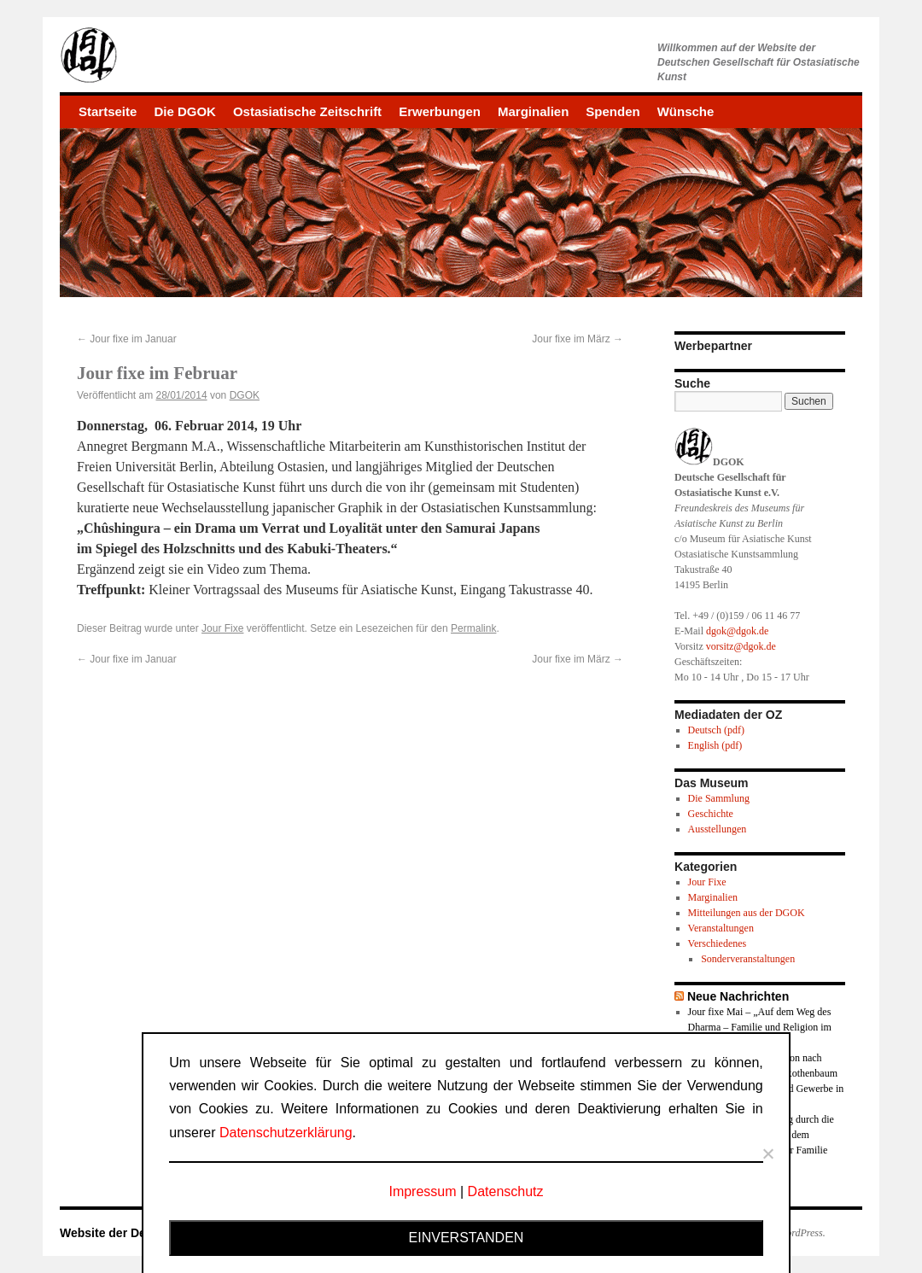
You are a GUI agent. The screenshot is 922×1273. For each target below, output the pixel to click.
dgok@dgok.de (737, 631)
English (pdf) (715, 745)
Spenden (612, 111)
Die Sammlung (719, 798)
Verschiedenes (717, 943)
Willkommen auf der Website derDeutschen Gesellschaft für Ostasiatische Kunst (758, 62)
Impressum (422, 1191)
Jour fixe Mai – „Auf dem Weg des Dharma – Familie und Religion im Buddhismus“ (760, 1027)
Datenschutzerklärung (286, 1132)
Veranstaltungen (721, 928)
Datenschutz (506, 1191)
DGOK (245, 395)
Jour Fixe (222, 628)
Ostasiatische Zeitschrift (307, 111)
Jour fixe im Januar (127, 339)
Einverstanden (466, 1237)
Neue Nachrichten (738, 996)
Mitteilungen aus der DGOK (746, 913)
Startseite (108, 111)
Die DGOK (185, 111)
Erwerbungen (440, 111)
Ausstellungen (717, 829)
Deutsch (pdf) (716, 730)
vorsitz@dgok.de (741, 646)
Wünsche (686, 111)
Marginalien (533, 111)
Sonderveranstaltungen (748, 959)
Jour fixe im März (577, 339)
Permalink (473, 628)
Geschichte (710, 814)
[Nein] (767, 1153)
